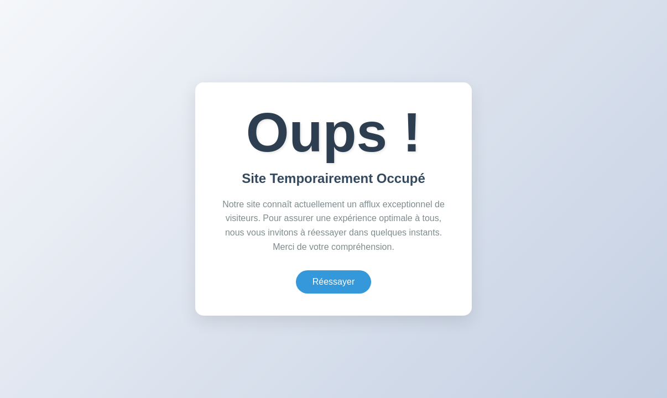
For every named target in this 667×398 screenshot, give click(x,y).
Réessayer (333, 281)
